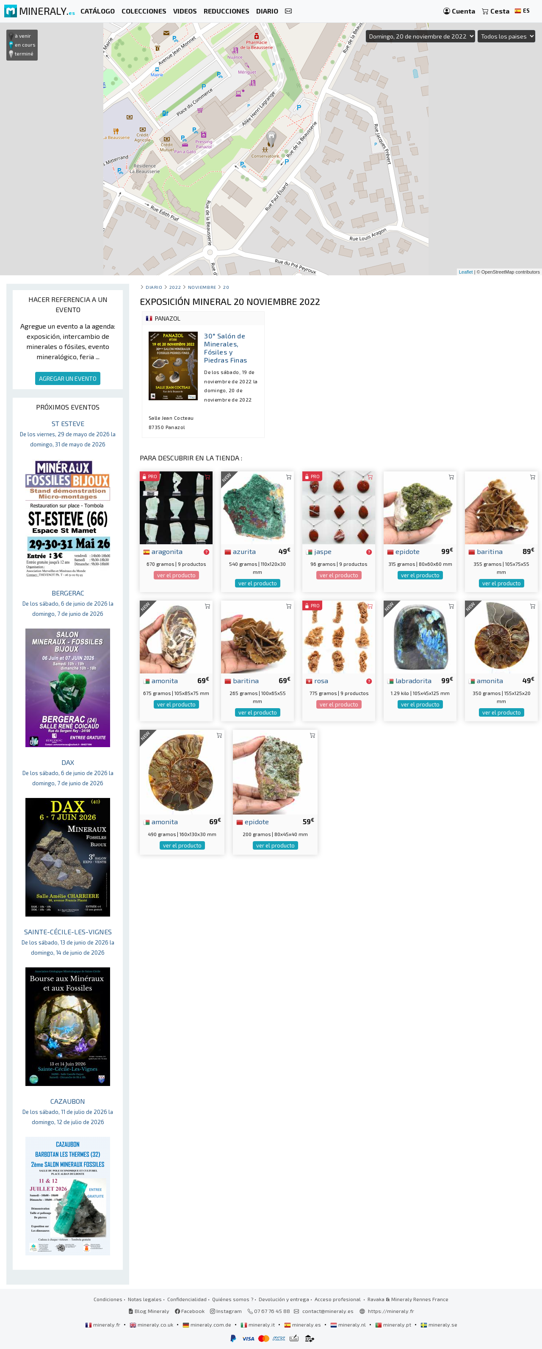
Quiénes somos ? (232, 1299)
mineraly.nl (348, 1324)
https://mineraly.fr (391, 1311)
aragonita (163, 551)
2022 (175, 287)
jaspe (319, 551)
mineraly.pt (393, 1324)
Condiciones (108, 1299)
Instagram (226, 1311)
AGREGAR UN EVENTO (68, 378)
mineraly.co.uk (152, 1324)
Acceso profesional (338, 1299)
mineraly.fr (103, 1324)
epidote (403, 551)
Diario (154, 287)
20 (226, 287)
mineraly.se (438, 1324)
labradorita (409, 680)
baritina (485, 551)
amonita (160, 680)
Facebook (190, 1311)
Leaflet (466, 271)
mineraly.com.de (207, 1324)
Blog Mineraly (148, 1311)
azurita (240, 551)
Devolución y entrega (284, 1299)
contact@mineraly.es (328, 1311)
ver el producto (176, 575)
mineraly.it (258, 1324)
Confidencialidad (187, 1299)
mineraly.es (303, 1324)
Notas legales (145, 1299)
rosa (317, 680)
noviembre (202, 287)
